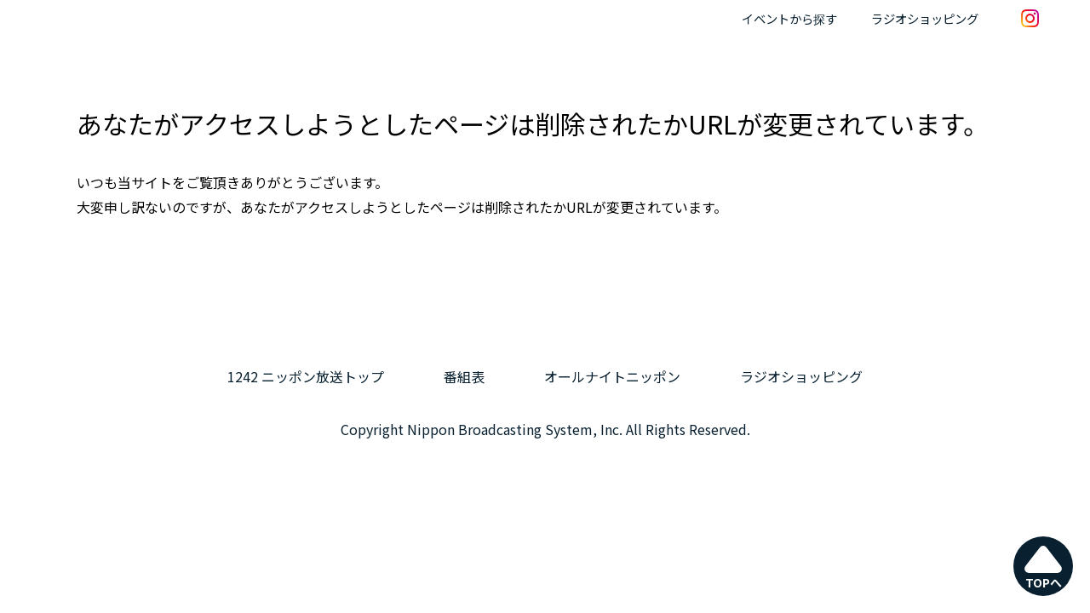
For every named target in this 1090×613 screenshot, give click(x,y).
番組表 (464, 376)
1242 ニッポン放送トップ (305, 376)
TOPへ (1043, 567)
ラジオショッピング (924, 18)
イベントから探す (789, 18)
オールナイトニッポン (612, 376)
